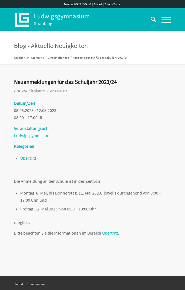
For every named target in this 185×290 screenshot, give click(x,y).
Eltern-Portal (113, 4)
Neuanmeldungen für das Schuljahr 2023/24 (65, 82)
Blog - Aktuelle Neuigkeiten (51, 45)
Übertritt (39, 90)
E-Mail (98, 4)
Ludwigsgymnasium (32, 135)
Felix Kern (61, 90)
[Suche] (150, 19)
